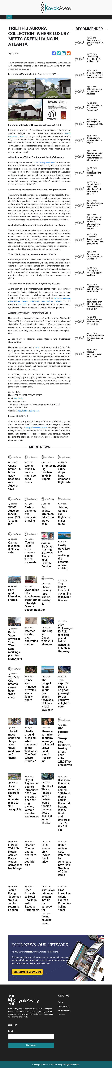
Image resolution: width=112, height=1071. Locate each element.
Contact (61, 1017)
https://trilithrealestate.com (29, 411)
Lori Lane (22, 304)
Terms (61, 1005)
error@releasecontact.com (37, 427)
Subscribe (31, 1048)
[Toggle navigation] (9, 17)
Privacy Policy (64, 1009)
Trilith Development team (43, 162)
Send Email (19, 398)
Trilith (23, 136)
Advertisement (64, 1013)
